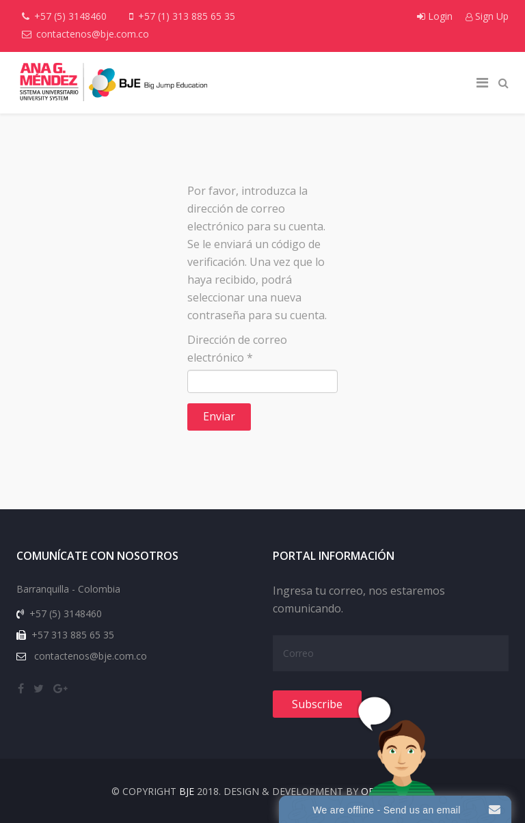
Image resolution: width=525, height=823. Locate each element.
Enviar (219, 416)
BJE (186, 791)
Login (436, 16)
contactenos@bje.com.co (92, 33)
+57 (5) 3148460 (70, 16)
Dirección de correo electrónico (237, 348)
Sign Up (487, 16)
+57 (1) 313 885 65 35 (186, 16)
